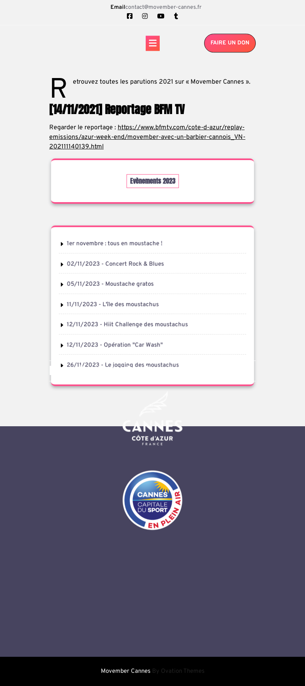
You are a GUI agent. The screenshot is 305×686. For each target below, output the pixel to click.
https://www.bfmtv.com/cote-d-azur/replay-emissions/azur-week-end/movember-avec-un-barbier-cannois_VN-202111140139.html (147, 137)
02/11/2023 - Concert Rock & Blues (116, 265)
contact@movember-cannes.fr (163, 7)
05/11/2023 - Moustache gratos (111, 284)
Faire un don (230, 43)
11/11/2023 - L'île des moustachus (113, 304)
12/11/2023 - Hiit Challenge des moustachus (127, 324)
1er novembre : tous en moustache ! (115, 245)
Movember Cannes (153, 671)
